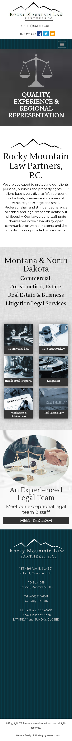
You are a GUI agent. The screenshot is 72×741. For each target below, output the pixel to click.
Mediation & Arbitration (18, 414)
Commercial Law (18, 349)
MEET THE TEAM (36, 520)
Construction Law (53, 349)
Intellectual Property (18, 381)
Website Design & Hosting (29, 735)
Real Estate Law (54, 413)
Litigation (53, 381)
